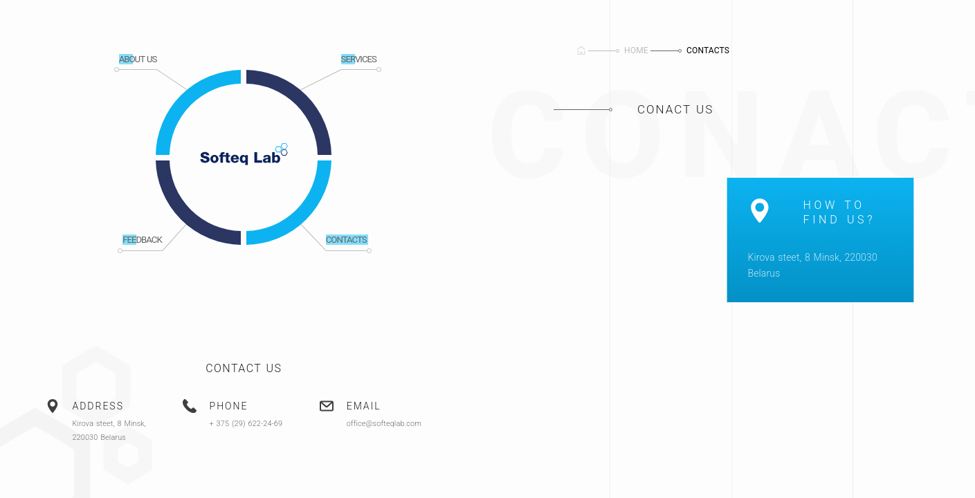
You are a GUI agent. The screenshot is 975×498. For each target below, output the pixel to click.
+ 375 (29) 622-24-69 (247, 423)
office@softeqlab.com (385, 423)
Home (636, 50)
